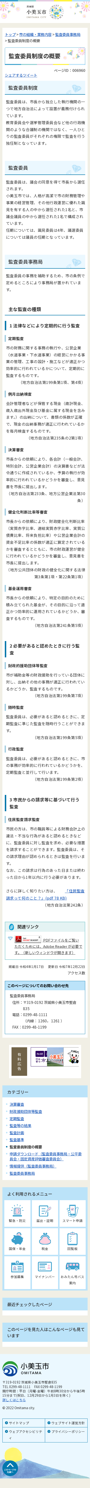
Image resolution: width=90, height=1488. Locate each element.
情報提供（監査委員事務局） (33, 1166)
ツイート (30, 75)
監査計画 (17, 1132)
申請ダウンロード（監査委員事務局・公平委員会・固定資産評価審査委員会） (46, 1156)
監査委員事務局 (67, 34)
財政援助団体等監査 (26, 1111)
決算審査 (17, 1104)
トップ (10, 34)
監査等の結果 (20, 1125)
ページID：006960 (69, 70)
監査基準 (17, 1139)
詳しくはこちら (14, 1399)
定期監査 (17, 1118)
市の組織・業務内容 (35, 34)
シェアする (14, 75)
